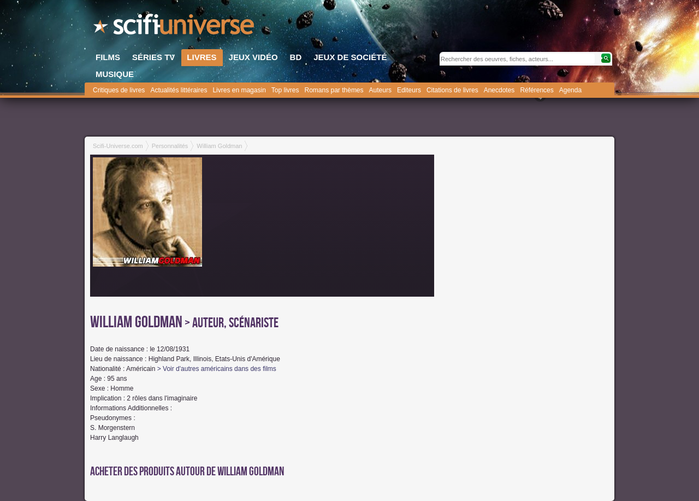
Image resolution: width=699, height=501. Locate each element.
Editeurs (409, 90)
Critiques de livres (119, 90)
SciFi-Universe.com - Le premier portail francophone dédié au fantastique (174, 27)
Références (536, 90)
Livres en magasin (238, 90)
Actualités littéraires (178, 90)
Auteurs (380, 90)
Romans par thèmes (334, 90)
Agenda (570, 90)
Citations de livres (452, 90)
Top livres (285, 90)
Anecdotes (499, 90)
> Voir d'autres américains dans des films (216, 369)
